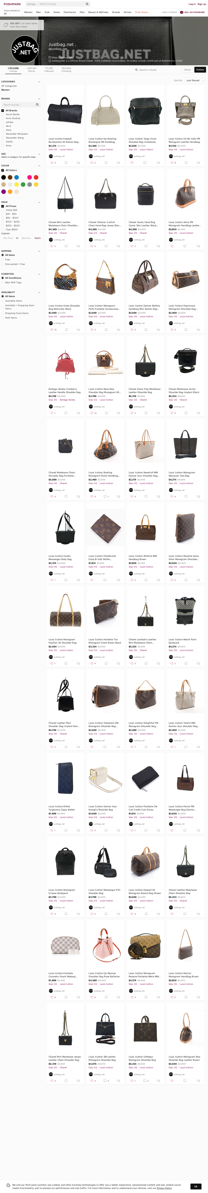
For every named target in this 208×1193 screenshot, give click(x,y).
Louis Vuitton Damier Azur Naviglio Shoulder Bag (103, 808)
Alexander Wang (12, 137)
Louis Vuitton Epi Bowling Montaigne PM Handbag (102, 140)
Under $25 (9, 210)
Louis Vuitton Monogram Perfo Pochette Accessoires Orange (103, 307)
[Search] (62, 4)
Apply (37, 237)
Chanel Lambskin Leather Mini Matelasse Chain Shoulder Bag (142, 641)
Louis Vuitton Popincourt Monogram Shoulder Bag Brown (182, 307)
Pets (82, 12)
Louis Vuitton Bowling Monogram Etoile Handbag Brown (103, 474)
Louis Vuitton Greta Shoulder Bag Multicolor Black (64, 307)
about (187, 69)
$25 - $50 (9, 213)
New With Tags (11, 282)
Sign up (202, 4)
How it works (169, 12)
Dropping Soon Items (14, 313)
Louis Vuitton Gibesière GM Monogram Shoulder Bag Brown (103, 724)
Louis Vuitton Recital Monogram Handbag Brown (184, 975)
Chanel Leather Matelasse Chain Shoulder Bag (183, 891)
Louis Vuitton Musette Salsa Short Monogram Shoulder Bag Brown (184, 558)
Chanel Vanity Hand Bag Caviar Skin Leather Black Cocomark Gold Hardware (143, 224)
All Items (8, 255)
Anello (7, 141)
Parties (127, 12)
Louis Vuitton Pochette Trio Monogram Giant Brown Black (105, 641)
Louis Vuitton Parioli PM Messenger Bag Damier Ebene (181, 808)
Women (28, 12)
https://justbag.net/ (62, 57)
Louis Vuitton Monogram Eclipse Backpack (62, 891)
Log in (192, 4)
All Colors (9, 170)
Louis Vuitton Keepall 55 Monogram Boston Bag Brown (145, 891)
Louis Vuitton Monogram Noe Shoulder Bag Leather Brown (184, 1058)
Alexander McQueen (14, 133)
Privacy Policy (164, 1188)
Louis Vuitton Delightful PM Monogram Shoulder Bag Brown (143, 724)
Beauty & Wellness (98, 12)
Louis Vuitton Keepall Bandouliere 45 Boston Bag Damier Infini (63, 140)
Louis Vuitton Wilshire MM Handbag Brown (143, 558)
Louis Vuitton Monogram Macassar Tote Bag (182, 474)
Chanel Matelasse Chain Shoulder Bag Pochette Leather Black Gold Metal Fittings (62, 474)
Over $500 (9, 229)
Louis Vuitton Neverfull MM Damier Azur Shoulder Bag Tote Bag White (143, 474)
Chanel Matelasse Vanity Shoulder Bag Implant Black (184, 391)
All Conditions (11, 277)
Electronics (70, 12)
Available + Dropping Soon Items (17, 307)
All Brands (9, 110)
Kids (47, 12)
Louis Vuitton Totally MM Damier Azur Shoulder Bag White (183, 724)
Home (56, 12)
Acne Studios (10, 118)
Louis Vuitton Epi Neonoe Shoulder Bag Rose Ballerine (104, 975)
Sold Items (9, 317)
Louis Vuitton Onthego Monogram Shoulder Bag (142, 1058)
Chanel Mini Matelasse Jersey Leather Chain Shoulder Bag (65, 1058)
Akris (6, 126)
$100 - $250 (10, 221)
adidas (7, 122)
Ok (195, 1186)
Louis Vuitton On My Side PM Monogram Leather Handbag (184, 140)
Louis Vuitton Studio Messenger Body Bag (60, 558)
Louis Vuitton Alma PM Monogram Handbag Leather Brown (184, 224)
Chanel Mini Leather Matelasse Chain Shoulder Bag (63, 224)
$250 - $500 (10, 225)
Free (5, 259)
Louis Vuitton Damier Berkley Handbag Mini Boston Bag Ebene (144, 307)
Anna (6, 145)
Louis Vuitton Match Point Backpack (182, 641)
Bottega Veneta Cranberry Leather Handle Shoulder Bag (65, 391)
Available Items (11, 300)
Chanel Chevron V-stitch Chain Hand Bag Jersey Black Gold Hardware (104, 224)
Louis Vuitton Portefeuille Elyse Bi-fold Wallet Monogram (102, 558)
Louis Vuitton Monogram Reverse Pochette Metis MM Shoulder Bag (144, 975)
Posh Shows (141, 12)
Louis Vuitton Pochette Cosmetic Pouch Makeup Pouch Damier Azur (62, 975)
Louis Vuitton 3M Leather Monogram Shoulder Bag (102, 1058)
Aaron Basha (10, 114)
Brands (116, 12)
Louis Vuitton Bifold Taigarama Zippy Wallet (62, 808)
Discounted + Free (13, 264)
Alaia (6, 129)
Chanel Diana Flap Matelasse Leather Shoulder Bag (145, 391)
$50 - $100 (9, 217)
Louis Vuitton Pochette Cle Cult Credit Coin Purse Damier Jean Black (143, 808)
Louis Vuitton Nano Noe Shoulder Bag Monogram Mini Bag (105, 391)
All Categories (9, 85)
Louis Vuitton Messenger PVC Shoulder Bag (104, 891)
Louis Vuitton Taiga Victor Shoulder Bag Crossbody (143, 140)
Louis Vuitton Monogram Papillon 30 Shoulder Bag (63, 641)
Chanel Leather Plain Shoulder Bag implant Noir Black (63, 724)
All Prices (8, 206)
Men (38, 12)
